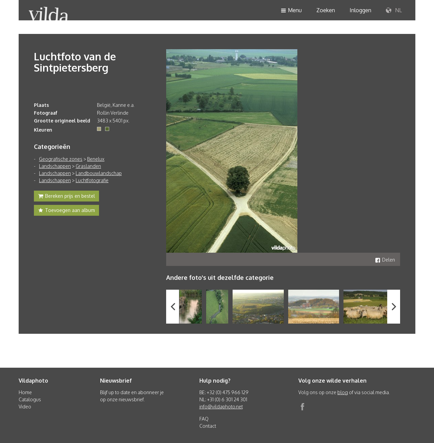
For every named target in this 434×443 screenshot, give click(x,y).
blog (342, 392)
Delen (385, 260)
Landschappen (55, 166)
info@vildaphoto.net (221, 406)
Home (25, 392)
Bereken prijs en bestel (66, 196)
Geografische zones (60, 159)
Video (25, 406)
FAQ (204, 419)
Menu (291, 11)
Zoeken (325, 10)
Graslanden (88, 166)
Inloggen (360, 10)
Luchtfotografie (92, 180)
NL (394, 10)
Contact (207, 426)
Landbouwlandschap (99, 173)
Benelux (95, 159)
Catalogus (30, 399)
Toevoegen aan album (66, 211)
